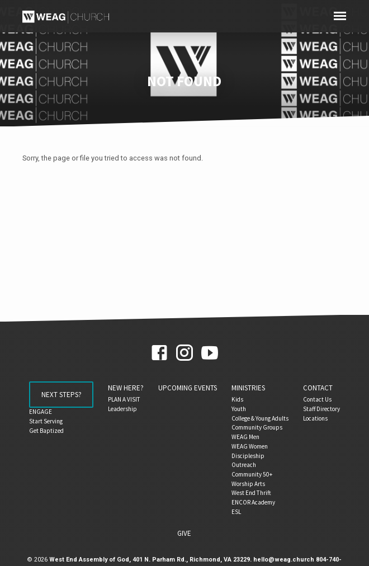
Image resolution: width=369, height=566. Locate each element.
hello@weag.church (283, 559)
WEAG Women (249, 446)
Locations (315, 418)
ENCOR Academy (253, 502)
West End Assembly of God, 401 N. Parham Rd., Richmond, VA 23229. (150, 559)
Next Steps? (61, 394)
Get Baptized (46, 431)
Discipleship (247, 456)
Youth (238, 409)
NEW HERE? (126, 388)
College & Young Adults (259, 418)
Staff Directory (321, 409)
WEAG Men (245, 437)
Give (184, 533)
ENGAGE (40, 412)
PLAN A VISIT (124, 399)
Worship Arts (248, 484)
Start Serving (46, 421)
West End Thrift (251, 493)
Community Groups (256, 427)
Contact (318, 388)
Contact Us (317, 399)
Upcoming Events (187, 388)
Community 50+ (251, 474)
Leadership (122, 409)
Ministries (248, 388)
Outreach (243, 465)
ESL (236, 512)
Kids (237, 399)
